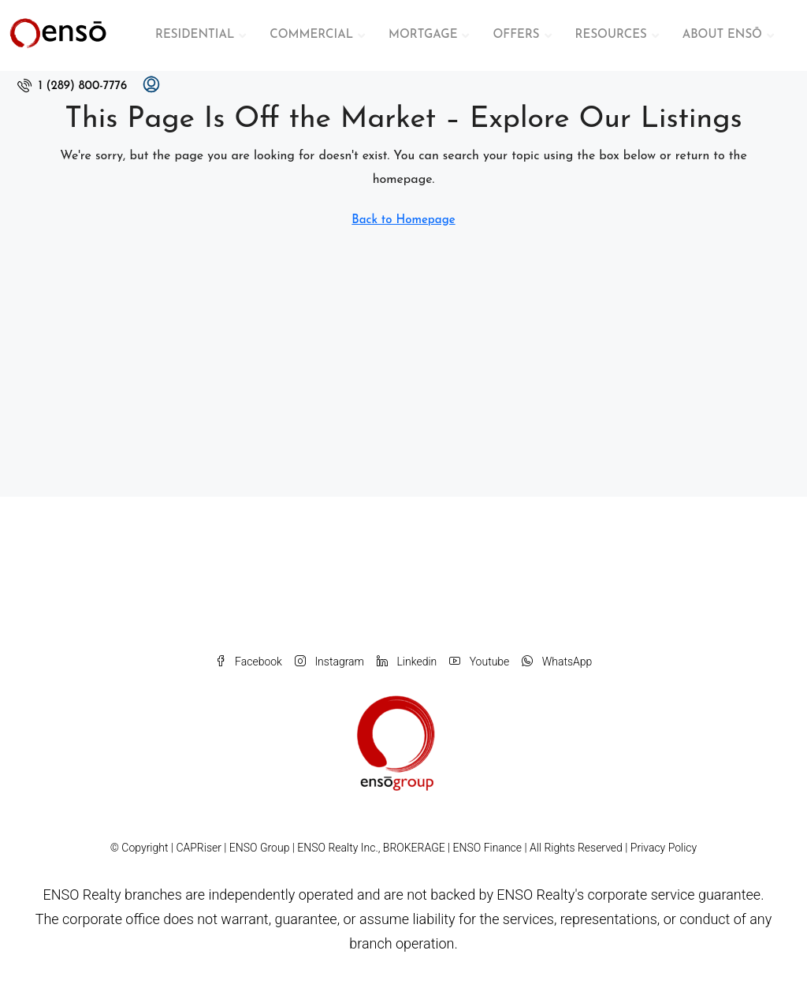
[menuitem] (72, 86)
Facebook (248, 661)
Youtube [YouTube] (479, 661)
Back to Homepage (403, 220)
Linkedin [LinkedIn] (407, 661)
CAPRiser (198, 847)
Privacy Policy (663, 847)
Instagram (329, 661)
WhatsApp (557, 661)
